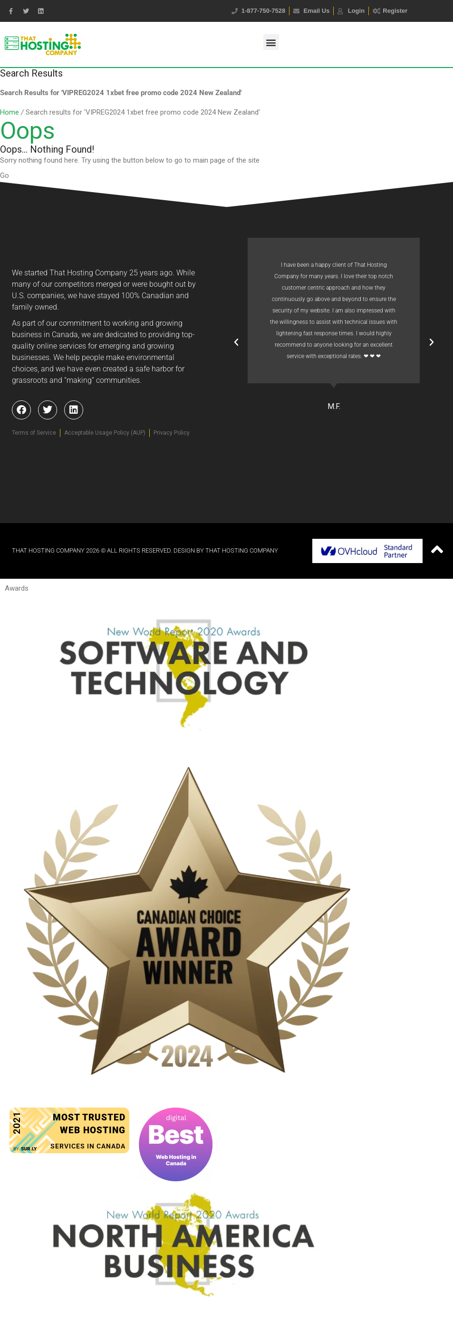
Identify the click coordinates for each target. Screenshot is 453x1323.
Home (9, 112)
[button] (271, 42)
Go (4, 175)
